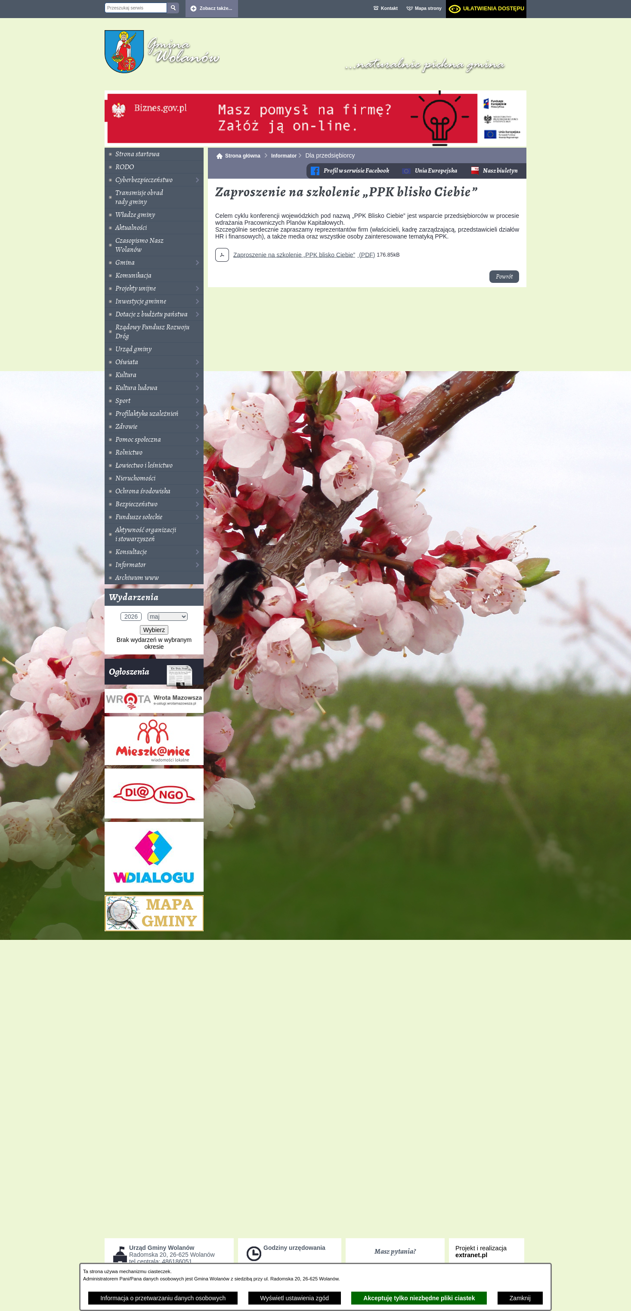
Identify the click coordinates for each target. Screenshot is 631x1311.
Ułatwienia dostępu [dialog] (493, 9)
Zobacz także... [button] (216, 8)
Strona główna (242, 156)
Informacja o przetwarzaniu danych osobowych (163, 1298)
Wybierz (154, 629)
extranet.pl (471, 1255)
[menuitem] (154, 154)
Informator (284, 156)
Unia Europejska (436, 171)
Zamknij (520, 1298)
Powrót (504, 277)
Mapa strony (428, 8)
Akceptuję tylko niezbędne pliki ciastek (419, 1298)
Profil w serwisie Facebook (356, 171)
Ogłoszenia (151, 675)
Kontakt (389, 8)
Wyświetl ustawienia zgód (294, 1298)
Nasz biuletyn (500, 171)
